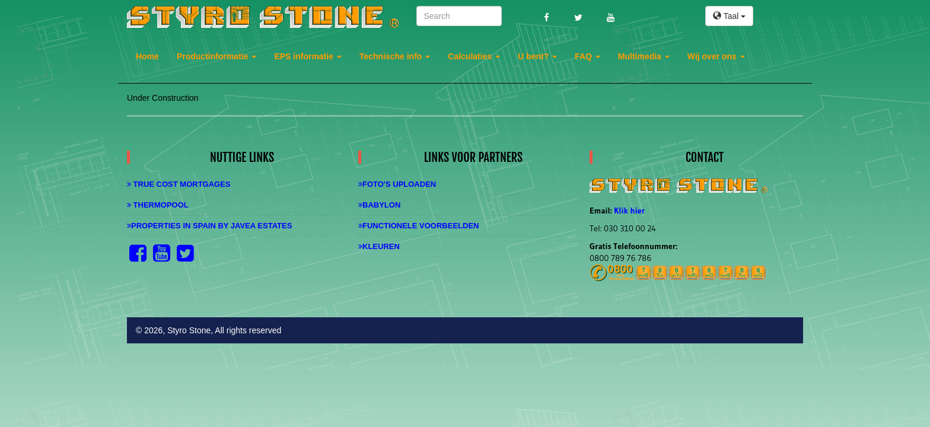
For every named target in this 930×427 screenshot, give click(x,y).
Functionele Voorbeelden (418, 225)
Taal (729, 16)
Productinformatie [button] (216, 56)
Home (147, 56)
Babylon (379, 204)
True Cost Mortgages (179, 184)
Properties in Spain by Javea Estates (209, 225)
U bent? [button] (537, 56)
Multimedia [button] (644, 56)
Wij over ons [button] (716, 56)
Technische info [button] (394, 56)
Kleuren (379, 246)
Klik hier (629, 210)
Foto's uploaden (397, 184)
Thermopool (158, 204)
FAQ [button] (587, 56)
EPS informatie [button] (307, 56)
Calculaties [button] (474, 56)
